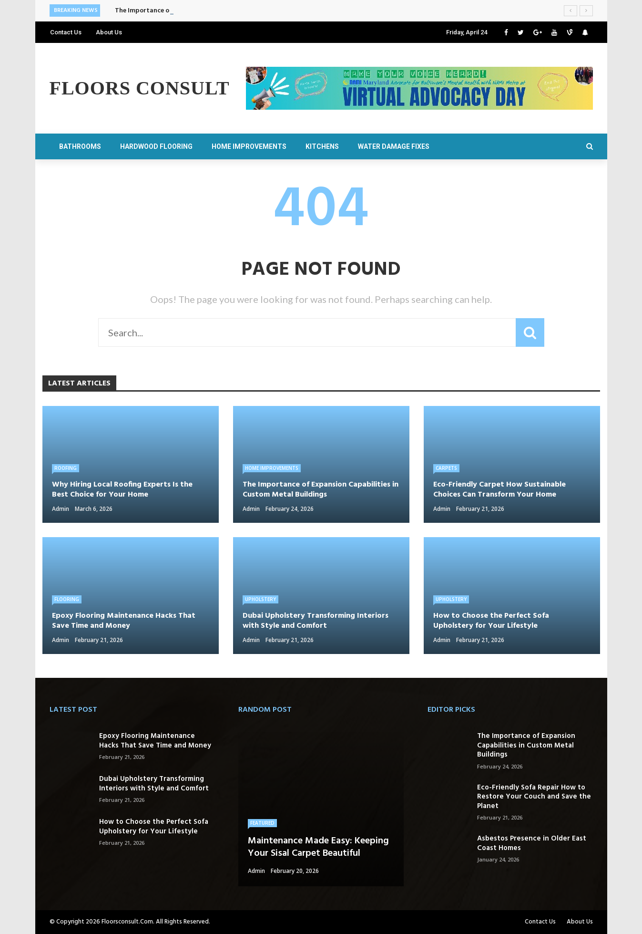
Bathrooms (80, 146)
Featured (262, 823)
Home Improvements (249, 146)
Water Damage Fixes (393, 146)
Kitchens (322, 146)
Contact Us (66, 32)
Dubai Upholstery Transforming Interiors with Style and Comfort (154, 783)
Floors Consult (140, 88)
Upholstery (260, 599)
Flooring (66, 599)
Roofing (65, 468)
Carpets (446, 468)
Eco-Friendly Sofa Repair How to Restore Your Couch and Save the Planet (534, 797)
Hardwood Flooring (156, 146)
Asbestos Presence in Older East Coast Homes (531, 843)
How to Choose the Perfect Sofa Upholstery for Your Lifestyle (153, 826)
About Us (109, 32)
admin (60, 509)
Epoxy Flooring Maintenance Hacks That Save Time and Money (155, 740)
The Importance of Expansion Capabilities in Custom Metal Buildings (526, 745)
